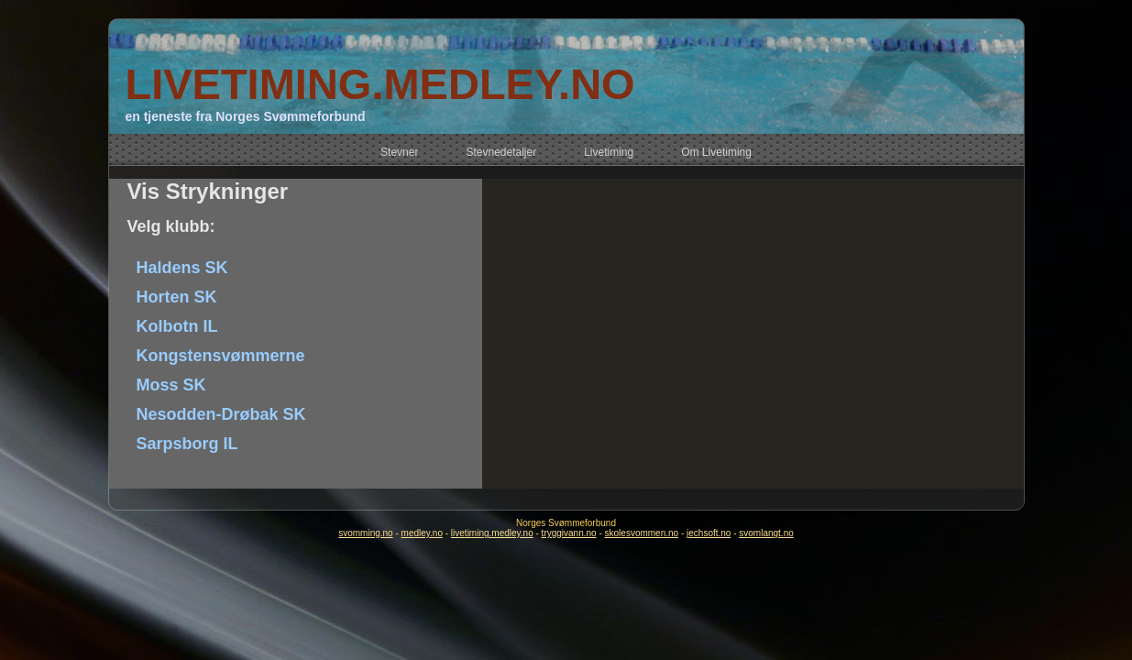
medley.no (422, 533)
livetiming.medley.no (492, 533)
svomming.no (365, 533)
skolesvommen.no (642, 533)
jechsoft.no (709, 533)
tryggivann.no (569, 533)
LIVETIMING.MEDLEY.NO (379, 84)
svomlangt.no (766, 533)
